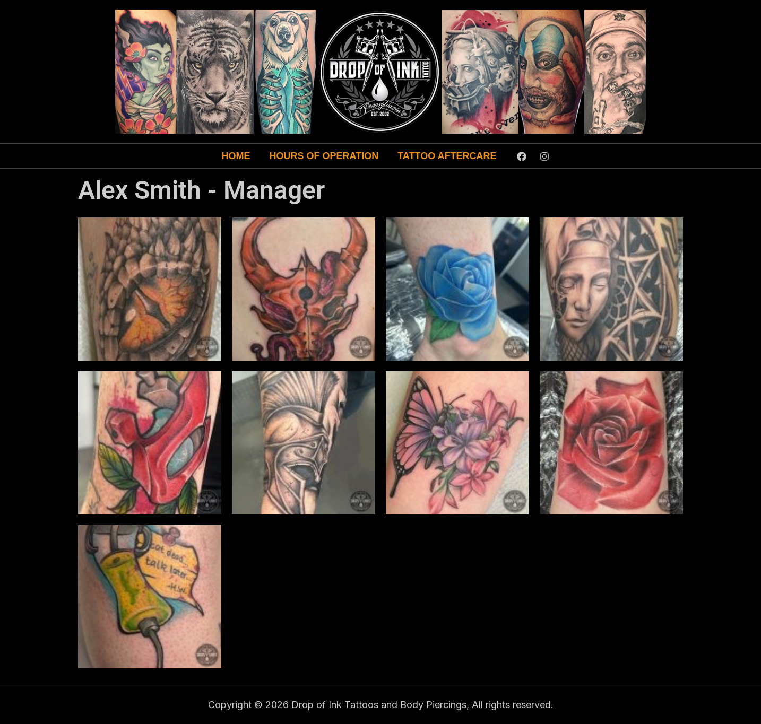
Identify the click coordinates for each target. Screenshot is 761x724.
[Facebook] (521, 156)
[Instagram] (544, 156)
